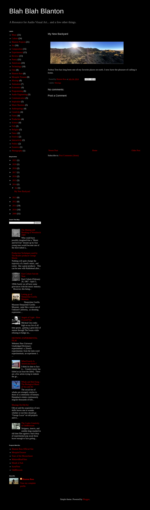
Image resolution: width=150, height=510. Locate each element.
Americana (16, 63)
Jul (16, 188)
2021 (14, 160)
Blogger (86, 499)
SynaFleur (16, 466)
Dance (14, 133)
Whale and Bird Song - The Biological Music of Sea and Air (30, 384)
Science (15, 122)
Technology (17, 66)
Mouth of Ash (17, 463)
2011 (14, 205)
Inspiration (16, 101)
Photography (17, 151)
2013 (14, 197)
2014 (14, 184)
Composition (17, 49)
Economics (16, 87)
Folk (14, 126)
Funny (14, 115)
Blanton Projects (19, 42)
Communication (18, 98)
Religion (15, 129)
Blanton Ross (28, 479)
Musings (58, 83)
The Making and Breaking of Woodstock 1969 (31, 232)
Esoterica (15, 147)
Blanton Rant (17, 73)
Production (16, 119)
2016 (14, 176)
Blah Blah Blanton (36, 11)
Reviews (15, 56)
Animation (16, 84)
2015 (14, 180)
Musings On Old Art (20, 405)
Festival (15, 137)
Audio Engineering (19, 94)
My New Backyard (22, 191)
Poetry (14, 59)
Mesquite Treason (19, 77)
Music (14, 35)
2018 (14, 168)
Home (94, 150)
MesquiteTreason (19, 452)
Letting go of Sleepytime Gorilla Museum (29, 296)
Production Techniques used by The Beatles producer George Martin (25, 255)
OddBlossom (17, 470)
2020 (14, 164)
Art (13, 45)
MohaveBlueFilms (19, 459)
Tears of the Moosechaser (22, 456)
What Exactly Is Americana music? (29, 362)
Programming (17, 91)
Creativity (16, 112)
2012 (14, 201)
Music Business (18, 105)
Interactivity (17, 140)
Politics (15, 144)
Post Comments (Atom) (69, 155)
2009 (14, 214)
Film (14, 70)
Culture (15, 38)
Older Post (136, 150)
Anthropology (17, 108)
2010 (14, 209)
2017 (14, 172)
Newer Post (53, 150)
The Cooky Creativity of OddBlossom (30, 424)
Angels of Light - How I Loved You (30, 318)
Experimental (17, 52)
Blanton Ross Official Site (22, 449)
